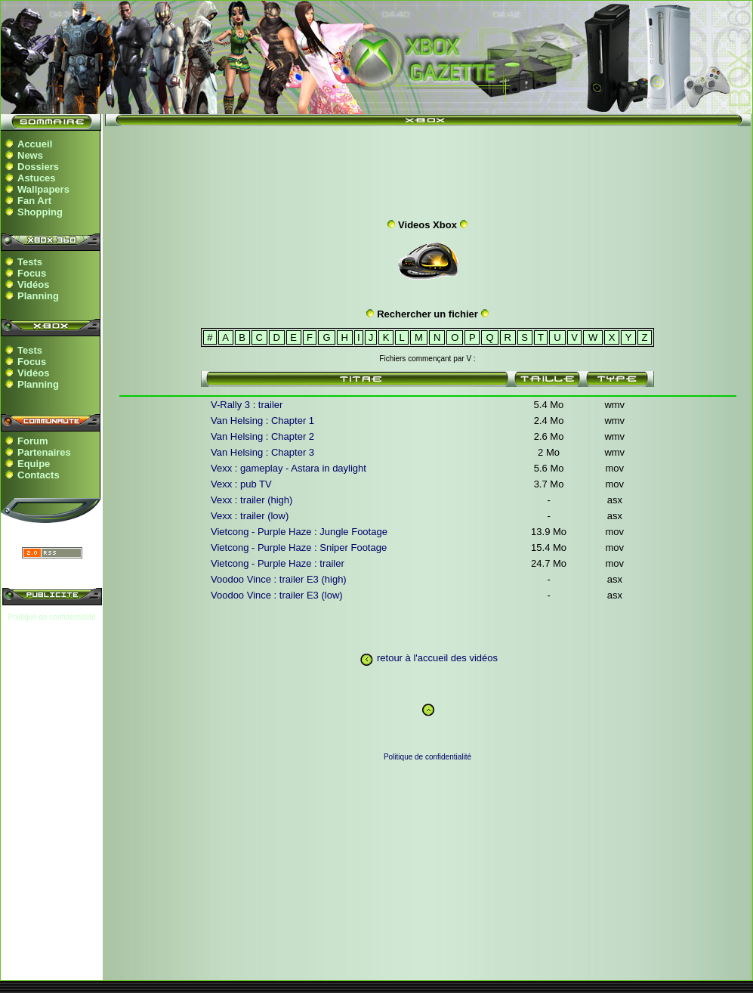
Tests (29, 262)
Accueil (34, 144)
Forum (32, 441)
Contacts (38, 475)
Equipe (33, 463)
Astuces (36, 178)
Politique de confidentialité (51, 617)
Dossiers (38, 166)
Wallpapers (43, 189)
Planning (38, 296)
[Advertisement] (427, 169)
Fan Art (34, 200)
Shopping (40, 212)
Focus (31, 273)
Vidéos (33, 284)
